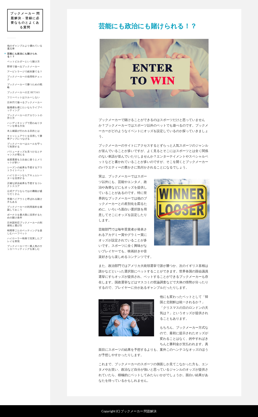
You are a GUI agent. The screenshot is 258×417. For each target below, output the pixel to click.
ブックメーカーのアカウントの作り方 (24, 117)
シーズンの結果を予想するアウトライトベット (24, 169)
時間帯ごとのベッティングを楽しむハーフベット (24, 232)
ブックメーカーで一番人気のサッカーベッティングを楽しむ (24, 247)
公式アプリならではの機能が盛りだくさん (24, 192)
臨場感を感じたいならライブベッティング (24, 109)
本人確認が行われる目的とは (23, 130)
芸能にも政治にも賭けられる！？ (22, 55)
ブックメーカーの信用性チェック (24, 78)
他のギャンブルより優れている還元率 (24, 47)
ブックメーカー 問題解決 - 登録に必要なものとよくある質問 (25, 20)
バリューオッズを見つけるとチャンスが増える (24, 153)
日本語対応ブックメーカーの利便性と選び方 (24, 224)
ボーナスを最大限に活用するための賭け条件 (24, 216)
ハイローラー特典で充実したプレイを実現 (24, 240)
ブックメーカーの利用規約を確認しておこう (24, 208)
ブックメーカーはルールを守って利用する (24, 145)
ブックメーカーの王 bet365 (23, 92)
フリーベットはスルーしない (23, 97)
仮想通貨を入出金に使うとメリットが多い (24, 161)
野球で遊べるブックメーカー (23, 66)
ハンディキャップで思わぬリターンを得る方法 (24, 124)
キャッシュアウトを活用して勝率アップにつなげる (24, 137)
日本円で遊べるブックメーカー (24, 102)
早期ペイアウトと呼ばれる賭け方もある (24, 200)
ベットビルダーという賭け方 (23, 61)
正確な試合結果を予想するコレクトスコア (24, 184)
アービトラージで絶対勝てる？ (24, 71)
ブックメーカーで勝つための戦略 (24, 86)
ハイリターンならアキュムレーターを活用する (24, 177)
